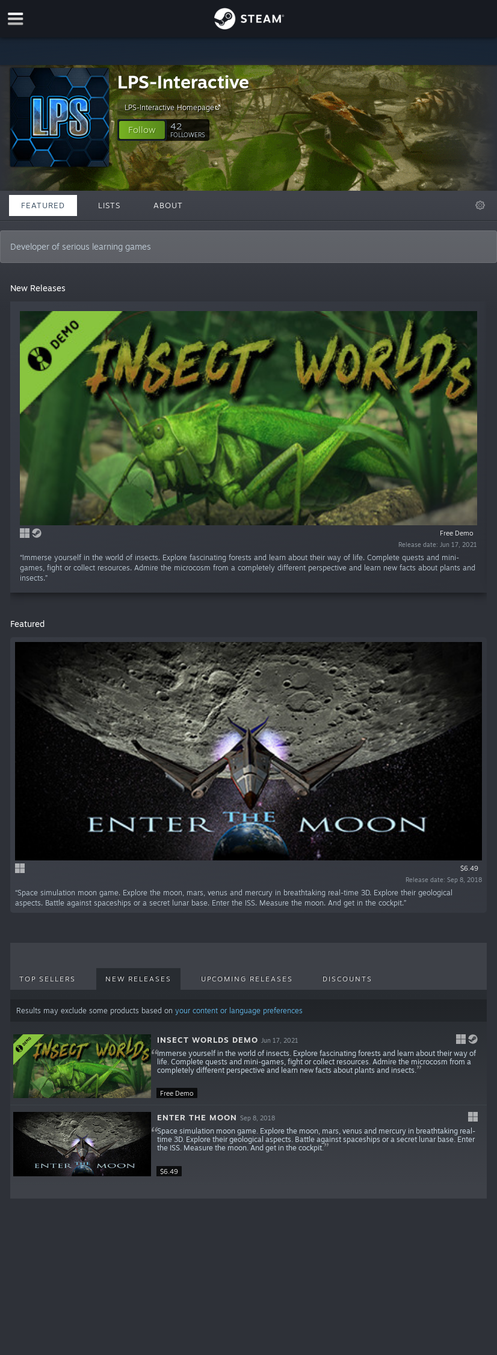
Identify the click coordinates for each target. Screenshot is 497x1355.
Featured (43, 205)
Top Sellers (47, 979)
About (168, 205)
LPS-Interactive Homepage (174, 107)
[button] (142, 130)
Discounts (347, 979)
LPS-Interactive (183, 81)
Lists (109, 205)
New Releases (138, 979)
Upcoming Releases (247, 979)
